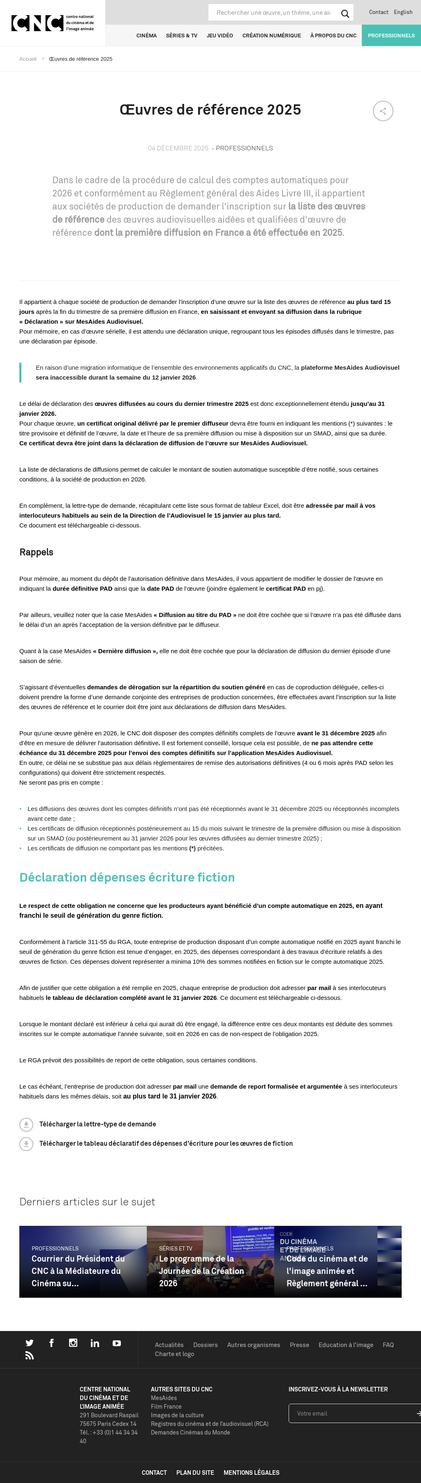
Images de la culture (177, 1415)
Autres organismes (253, 1345)
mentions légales (252, 1472)
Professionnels (391, 35)
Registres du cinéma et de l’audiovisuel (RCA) (209, 1423)
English (403, 12)
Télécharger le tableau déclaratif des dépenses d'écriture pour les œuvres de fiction (166, 1143)
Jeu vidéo (220, 35)
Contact (379, 12)
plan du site (195, 1472)
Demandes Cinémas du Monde (190, 1432)
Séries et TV (175, 1248)
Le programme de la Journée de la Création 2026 (201, 1270)
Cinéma (146, 35)
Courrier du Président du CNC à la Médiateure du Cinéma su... (78, 1270)
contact (154, 1472)
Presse (299, 1345)
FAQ (388, 1345)
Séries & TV (181, 35)
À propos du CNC (333, 35)
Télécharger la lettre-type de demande (97, 1124)
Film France (166, 1406)
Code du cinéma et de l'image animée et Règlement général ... (327, 1270)
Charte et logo (174, 1354)
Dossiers (205, 1345)
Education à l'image (346, 1345)
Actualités (169, 1345)
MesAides (164, 1397)
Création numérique (272, 35)
